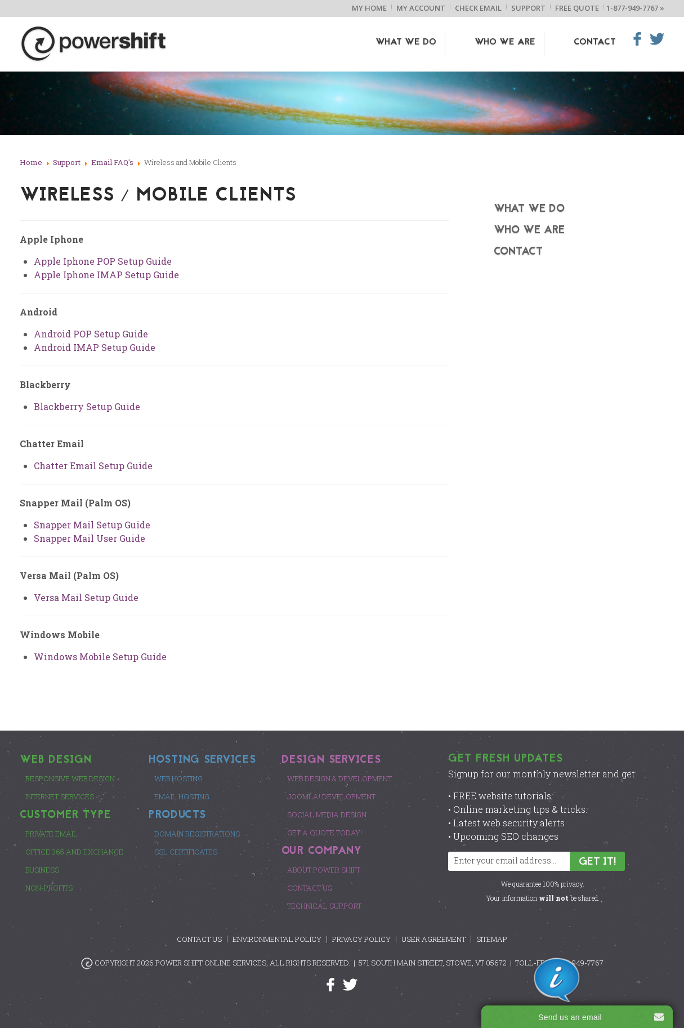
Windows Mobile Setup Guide (100, 656)
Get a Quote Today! (324, 832)
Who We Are (522, 42)
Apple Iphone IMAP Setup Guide (106, 275)
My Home (369, 8)
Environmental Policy (277, 939)
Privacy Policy (361, 939)
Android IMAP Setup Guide (94, 347)
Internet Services (59, 796)
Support (528, 8)
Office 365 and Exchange (74, 852)
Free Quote (577, 8)
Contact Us (309, 888)
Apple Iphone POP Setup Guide (103, 261)
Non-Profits (49, 888)
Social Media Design (326, 814)
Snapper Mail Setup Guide (92, 525)
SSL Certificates (185, 852)
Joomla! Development (331, 796)
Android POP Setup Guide (91, 334)
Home (31, 162)
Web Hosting (178, 778)
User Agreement (433, 939)
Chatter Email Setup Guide (93, 465)
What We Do (440, 42)
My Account (420, 8)
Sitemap (491, 939)
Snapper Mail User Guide (89, 538)
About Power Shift (323, 870)
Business (42, 870)
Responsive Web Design (70, 778)
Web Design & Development (339, 778)
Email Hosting (181, 796)
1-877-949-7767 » (635, 8)
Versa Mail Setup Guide (86, 597)
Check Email (478, 8)
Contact (595, 42)
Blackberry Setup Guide (87, 406)
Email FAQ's (112, 162)
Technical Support (324, 906)
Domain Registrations (197, 834)
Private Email (51, 834)
